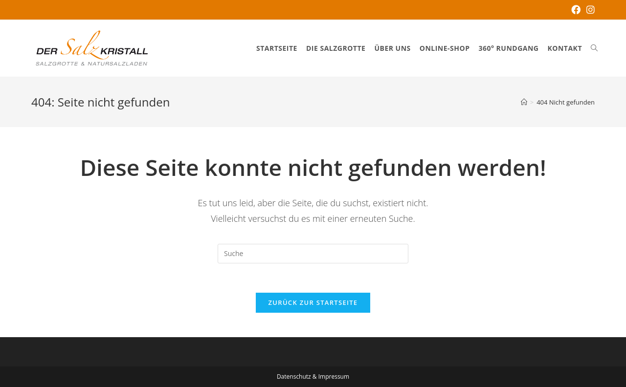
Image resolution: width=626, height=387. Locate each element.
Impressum (333, 376)
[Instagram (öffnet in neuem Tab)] (589, 10)
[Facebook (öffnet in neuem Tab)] (575, 10)
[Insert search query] (313, 253)
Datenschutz (294, 376)
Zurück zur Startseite (313, 302)
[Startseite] (524, 102)
